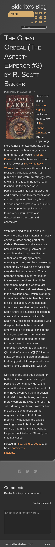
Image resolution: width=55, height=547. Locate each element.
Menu (14, 13)
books (37, 443)
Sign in (47, 544)
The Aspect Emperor (41, 128)
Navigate (9, 452)
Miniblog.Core (25, 544)
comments (17, 448)
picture (28, 443)
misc (19, 443)
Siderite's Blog (29, 7)
